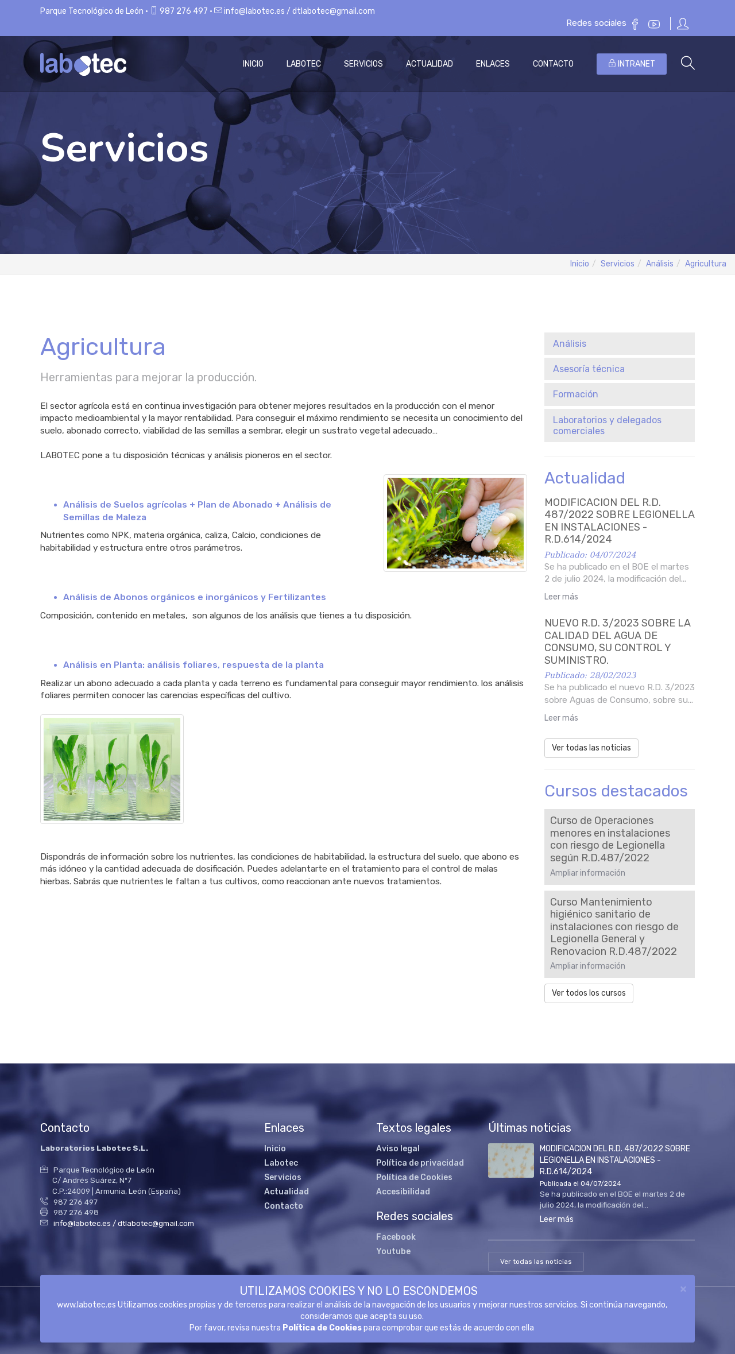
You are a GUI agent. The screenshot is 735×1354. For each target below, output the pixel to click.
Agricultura (705, 264)
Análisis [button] (569, 343)
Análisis (660, 264)
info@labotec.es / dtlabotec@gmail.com (299, 11)
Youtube (393, 1251)
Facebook (396, 1237)
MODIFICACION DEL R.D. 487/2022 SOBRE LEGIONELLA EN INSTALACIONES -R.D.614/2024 (615, 1160)
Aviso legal (398, 1149)
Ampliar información (587, 873)
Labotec (304, 64)
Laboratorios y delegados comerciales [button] (607, 425)
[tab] (619, 343)
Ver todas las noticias (591, 748)
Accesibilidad (403, 1192)
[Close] (683, 1288)
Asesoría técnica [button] (589, 368)
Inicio (253, 64)
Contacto (553, 64)
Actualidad (429, 64)
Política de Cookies (322, 1328)
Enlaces (493, 64)
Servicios (363, 64)
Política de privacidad (420, 1163)
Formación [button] (575, 394)
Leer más (561, 597)
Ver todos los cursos (589, 993)
